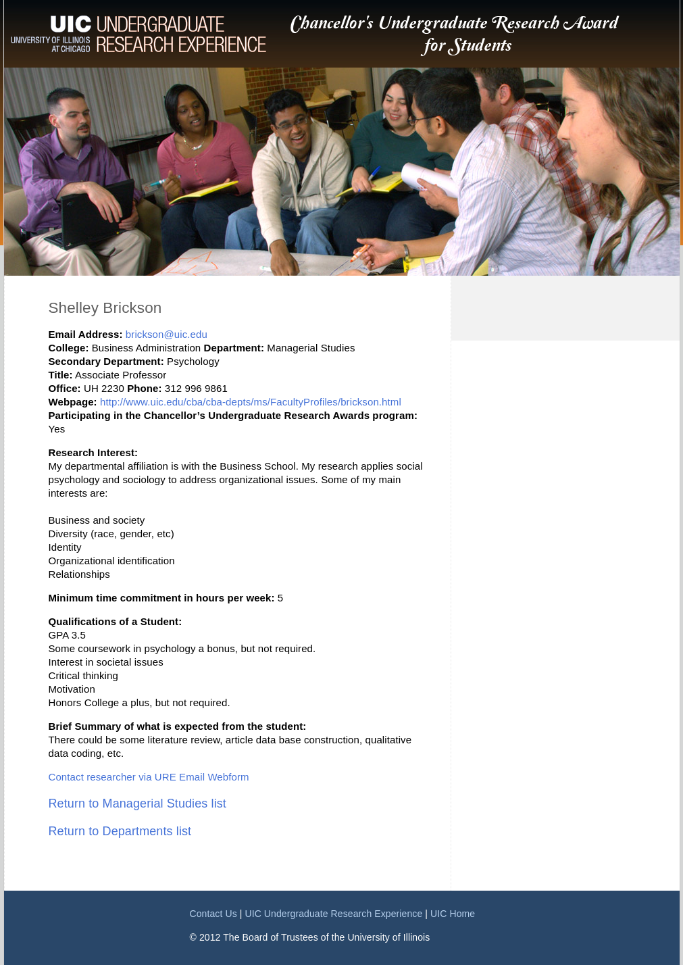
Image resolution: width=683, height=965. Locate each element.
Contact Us (213, 913)
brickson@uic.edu (166, 334)
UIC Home (452, 913)
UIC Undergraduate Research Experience (333, 913)
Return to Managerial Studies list (137, 803)
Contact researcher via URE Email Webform (149, 777)
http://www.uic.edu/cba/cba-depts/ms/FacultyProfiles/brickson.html (250, 401)
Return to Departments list (120, 831)
